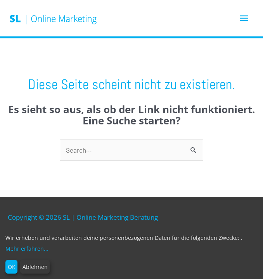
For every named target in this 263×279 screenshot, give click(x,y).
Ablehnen (35, 266)
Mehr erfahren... (26, 248)
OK (12, 266)
